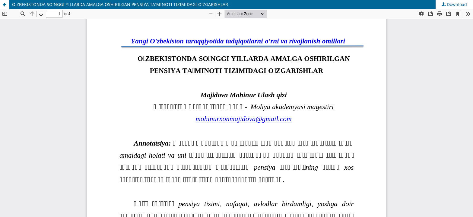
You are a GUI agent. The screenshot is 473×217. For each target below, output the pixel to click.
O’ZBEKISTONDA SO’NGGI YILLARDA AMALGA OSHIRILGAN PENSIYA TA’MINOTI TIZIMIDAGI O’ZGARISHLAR (120, 4)
